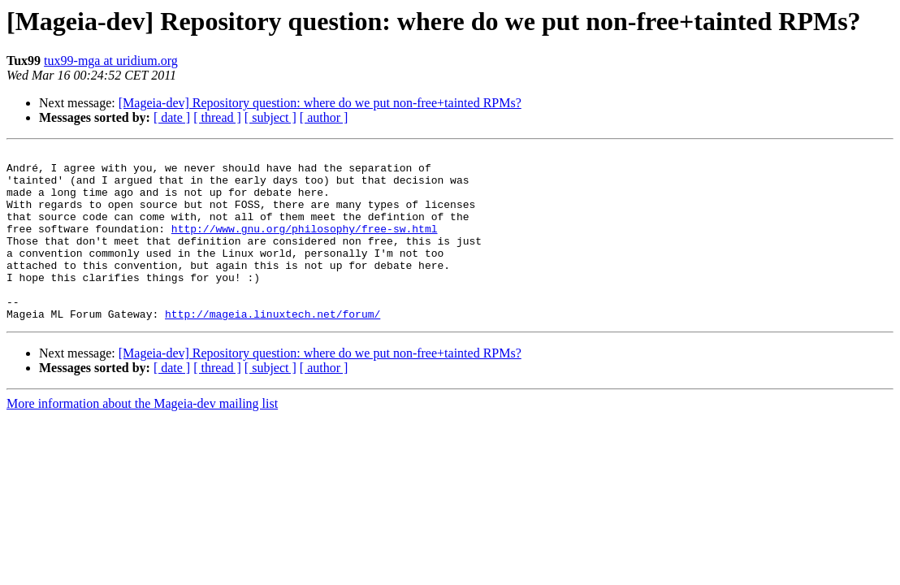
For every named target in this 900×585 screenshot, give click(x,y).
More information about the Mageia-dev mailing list (142, 437)
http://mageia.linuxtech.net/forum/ (272, 347)
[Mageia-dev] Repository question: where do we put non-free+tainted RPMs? (320, 103)
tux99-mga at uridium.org (111, 60)
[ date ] (172, 117)
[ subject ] (270, 117)
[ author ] (324, 117)
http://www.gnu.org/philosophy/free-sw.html (304, 245)
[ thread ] (217, 117)
